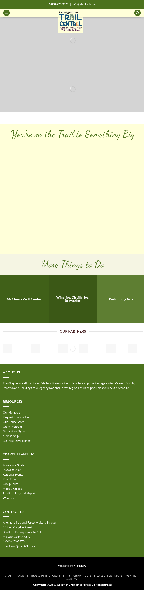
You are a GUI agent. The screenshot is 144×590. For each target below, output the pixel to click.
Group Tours (10, 484)
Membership (11, 436)
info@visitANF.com (23, 546)
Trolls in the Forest (46, 575)
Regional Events (13, 474)
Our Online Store (13, 421)
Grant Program (12, 426)
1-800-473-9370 (58, 4)
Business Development (17, 440)
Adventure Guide (13, 465)
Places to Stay (12, 469)
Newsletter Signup (14, 431)
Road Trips (9, 479)
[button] (6, 13)
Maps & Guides (12, 488)
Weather (8, 498)
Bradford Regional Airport (19, 493)
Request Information (16, 417)
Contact (72, 578)
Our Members (11, 412)
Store (118, 575)
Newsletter (103, 575)
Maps (67, 575)
